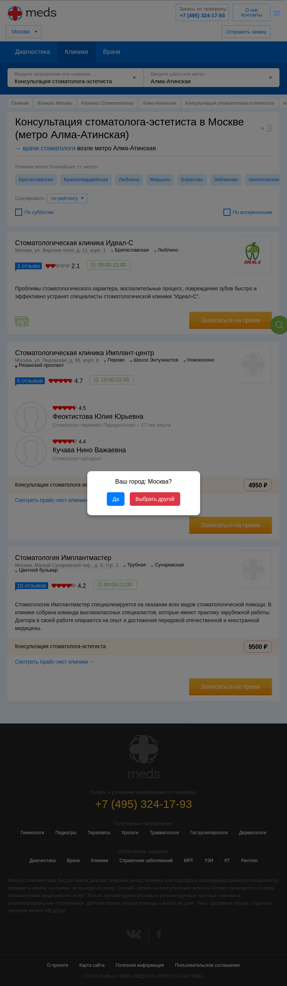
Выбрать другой (154, 499)
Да (115, 499)
